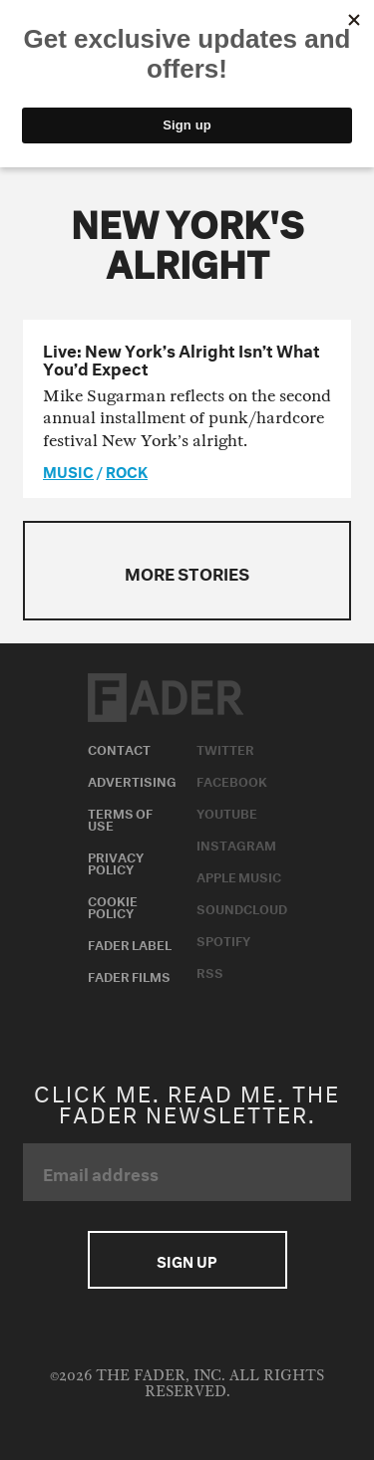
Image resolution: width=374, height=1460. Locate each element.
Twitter (225, 748)
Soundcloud (241, 907)
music (68, 470)
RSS (209, 971)
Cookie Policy (113, 905)
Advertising (132, 780)
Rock (127, 470)
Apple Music (238, 875)
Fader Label (130, 943)
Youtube (226, 812)
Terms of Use (120, 818)
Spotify (223, 939)
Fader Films (129, 975)
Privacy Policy (116, 861)
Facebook (231, 780)
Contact (119, 748)
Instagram (236, 843)
